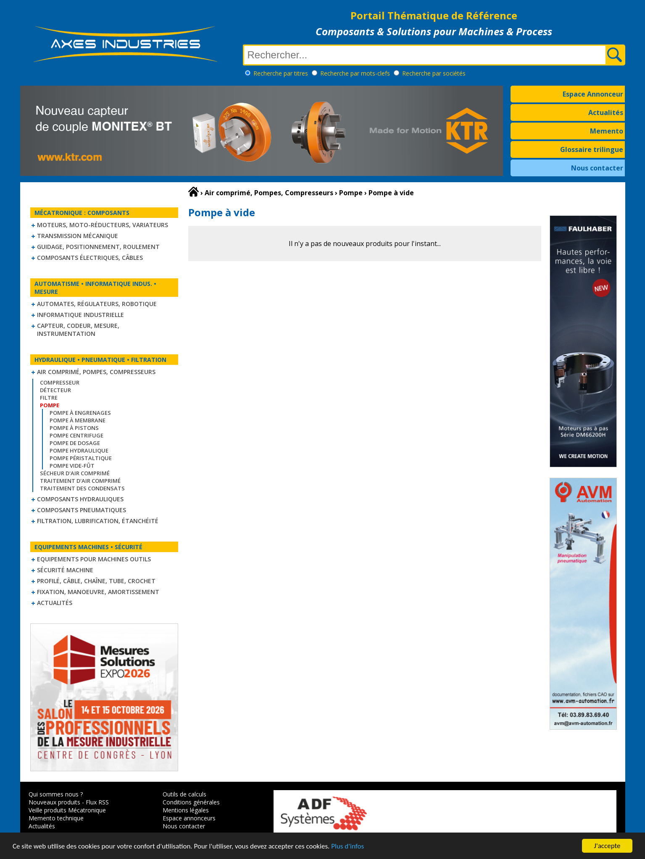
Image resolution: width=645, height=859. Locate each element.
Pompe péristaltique (81, 458)
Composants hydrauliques (80, 499)
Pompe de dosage (75, 443)
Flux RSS (97, 802)
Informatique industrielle (80, 315)
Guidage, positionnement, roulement (98, 247)
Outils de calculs (184, 794)
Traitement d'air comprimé (80, 480)
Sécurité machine (65, 570)
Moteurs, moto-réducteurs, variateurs (102, 225)
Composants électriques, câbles (90, 258)
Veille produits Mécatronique (67, 810)
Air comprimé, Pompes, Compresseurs (96, 372)
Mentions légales (186, 810)
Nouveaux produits (54, 802)
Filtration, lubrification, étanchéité (97, 521)
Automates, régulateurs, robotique (97, 304)
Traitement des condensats (82, 488)
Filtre (49, 397)
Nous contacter (597, 168)
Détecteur (55, 390)
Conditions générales (191, 802)
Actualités (605, 112)
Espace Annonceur (593, 94)
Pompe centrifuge (76, 435)
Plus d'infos (347, 846)
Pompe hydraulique (79, 450)
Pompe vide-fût (72, 465)
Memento (606, 131)
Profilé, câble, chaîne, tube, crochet (96, 581)
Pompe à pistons (74, 428)
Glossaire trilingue (591, 149)
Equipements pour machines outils (94, 559)
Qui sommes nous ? (56, 794)
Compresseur (59, 382)
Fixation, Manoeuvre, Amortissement (98, 592)
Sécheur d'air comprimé (75, 473)
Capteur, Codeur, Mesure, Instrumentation (78, 330)
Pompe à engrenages (80, 412)
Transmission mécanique (77, 236)
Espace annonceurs (189, 818)
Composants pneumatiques (81, 510)
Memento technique (56, 818)
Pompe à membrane (77, 420)
